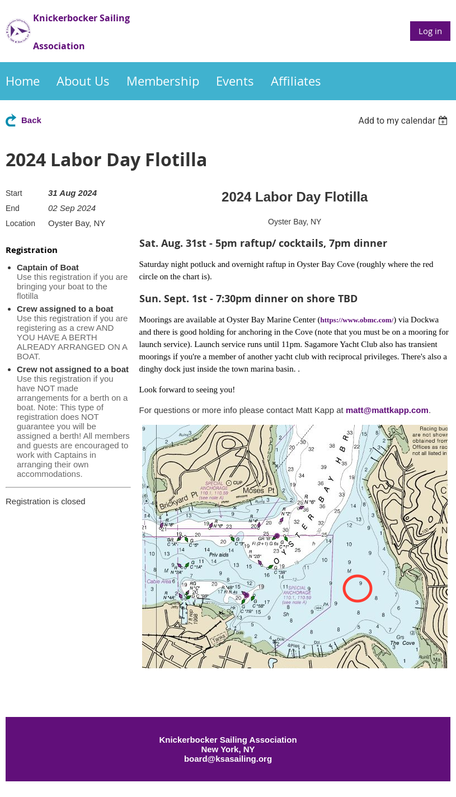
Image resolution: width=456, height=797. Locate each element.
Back (31, 120)
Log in (430, 30)
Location (20, 223)
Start (14, 193)
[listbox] (404, 121)
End (13, 208)
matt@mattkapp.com (387, 410)
